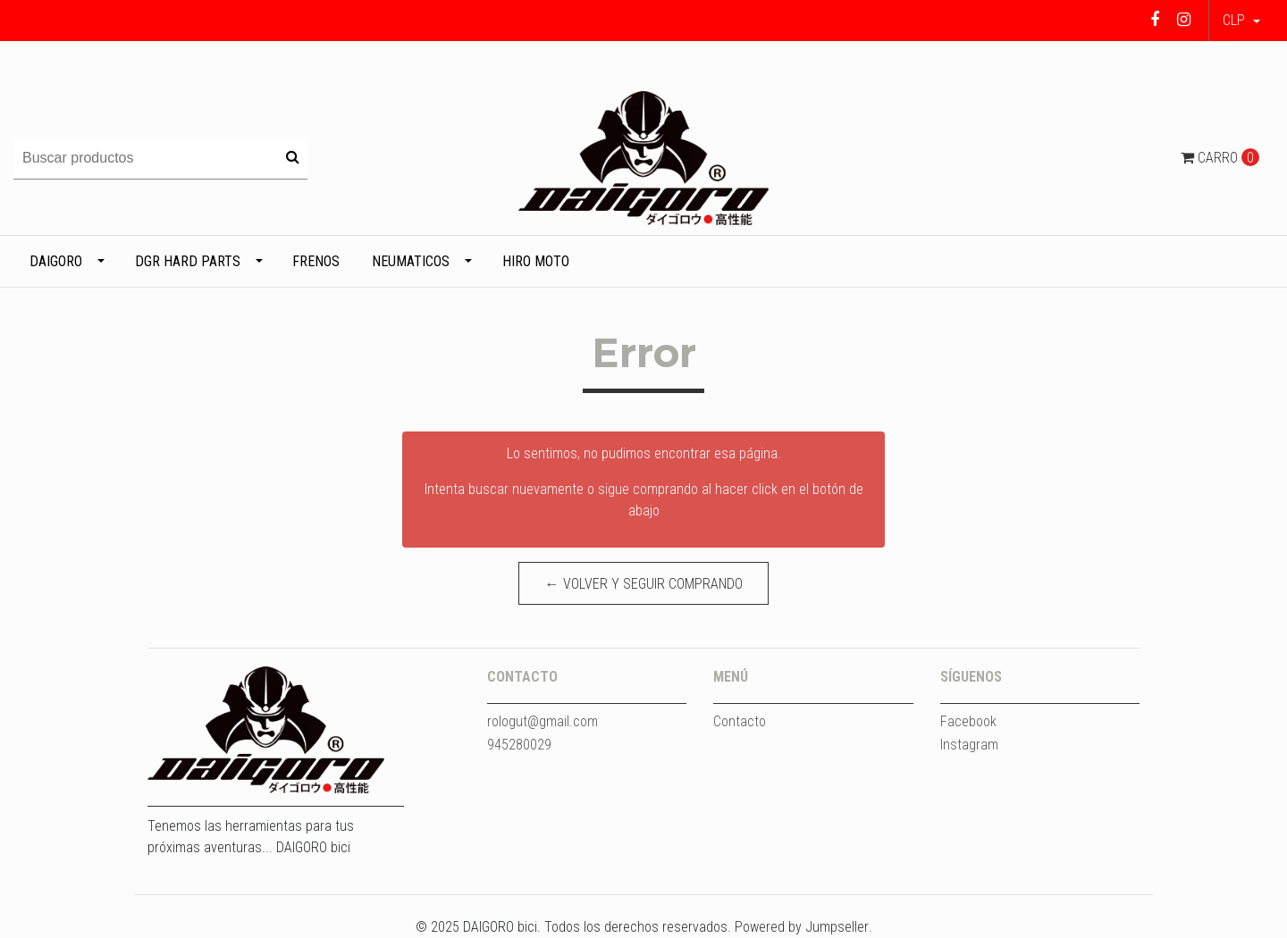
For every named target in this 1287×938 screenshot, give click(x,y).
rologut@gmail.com (542, 721)
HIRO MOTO (535, 261)
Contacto (739, 721)
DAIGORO (55, 261)
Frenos (316, 261)
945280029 (519, 744)
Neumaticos (411, 261)
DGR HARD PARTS (187, 261)
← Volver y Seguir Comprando (644, 583)
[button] (1241, 20)
